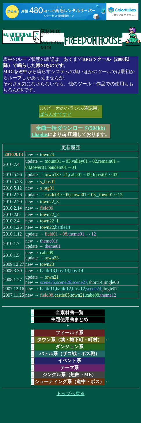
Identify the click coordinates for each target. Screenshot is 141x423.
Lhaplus (39, 134)
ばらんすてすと (55, 114)
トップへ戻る (71, 393)
